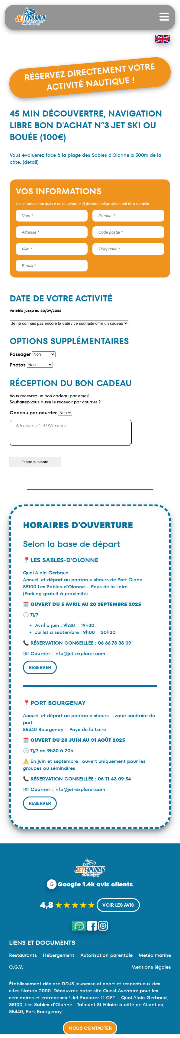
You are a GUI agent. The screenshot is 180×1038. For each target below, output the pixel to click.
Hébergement (58, 958)
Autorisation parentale (106, 958)
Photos (18, 364)
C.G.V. (16, 970)
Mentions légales (151, 970)
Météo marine (155, 958)
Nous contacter (90, 1028)
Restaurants (23, 958)
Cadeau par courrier (33, 412)
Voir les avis (118, 908)
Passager (20, 354)
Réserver (40, 671)
